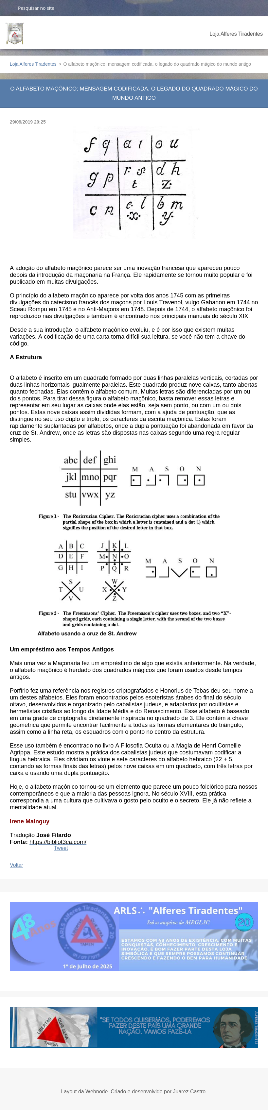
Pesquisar (9, 8)
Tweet (61, 848)
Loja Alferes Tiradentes (236, 34)
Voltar (16, 865)
